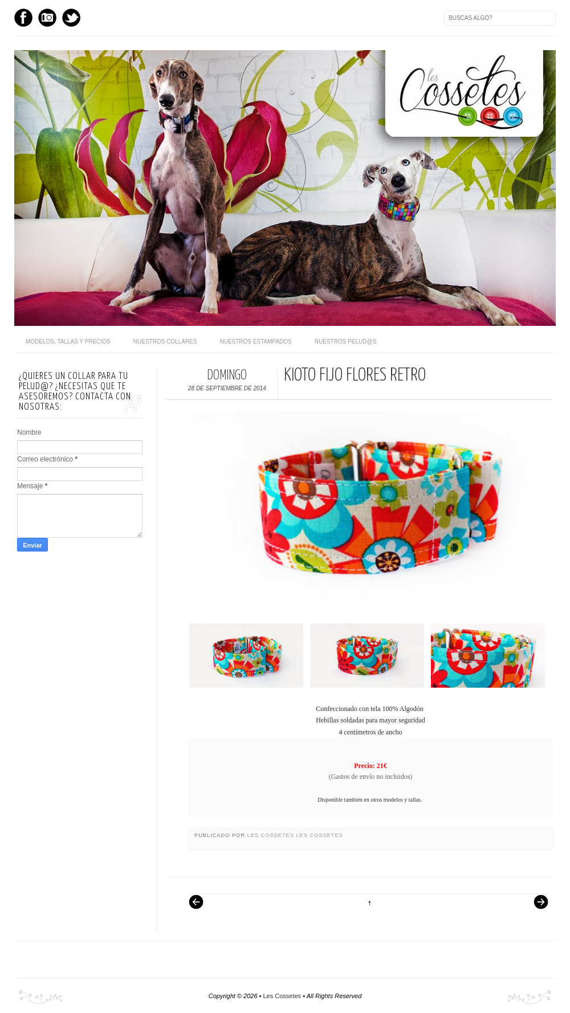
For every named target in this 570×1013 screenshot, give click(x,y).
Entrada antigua (536, 907)
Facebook (23, 18)
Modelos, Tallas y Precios (68, 341)
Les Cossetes (271, 835)
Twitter (71, 18)
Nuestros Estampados (255, 341)
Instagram (47, 18)
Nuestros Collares (165, 341)
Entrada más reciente (201, 907)
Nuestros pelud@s (346, 341)
